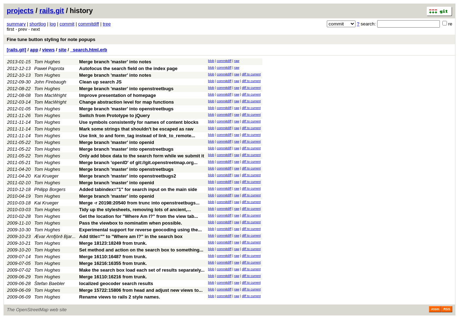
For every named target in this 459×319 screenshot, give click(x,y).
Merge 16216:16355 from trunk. (113, 263)
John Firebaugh (50, 82)
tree (107, 24)
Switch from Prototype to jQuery (114, 115)
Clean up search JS (100, 82)
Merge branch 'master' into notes (115, 61)
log (53, 24)
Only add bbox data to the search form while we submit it (141, 155)
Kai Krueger (46, 176)
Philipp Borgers (50, 189)
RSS (446, 309)
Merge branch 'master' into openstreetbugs (126, 88)
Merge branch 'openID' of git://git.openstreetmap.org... (138, 162)
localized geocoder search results (116, 283)
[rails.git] (16, 49)
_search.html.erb (88, 49)
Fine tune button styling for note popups (51, 39)
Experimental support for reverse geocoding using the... (140, 229)
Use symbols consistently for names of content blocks (138, 122)
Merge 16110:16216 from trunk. (113, 276)
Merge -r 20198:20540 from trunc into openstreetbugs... (139, 202)
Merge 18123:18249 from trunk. (113, 243)
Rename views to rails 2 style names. (119, 297)
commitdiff (88, 24)
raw (236, 61)
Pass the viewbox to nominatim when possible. (130, 223)
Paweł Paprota (49, 68)
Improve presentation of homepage (117, 95)
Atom (435, 309)
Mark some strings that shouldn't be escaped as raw (136, 129)
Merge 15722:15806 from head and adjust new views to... (140, 290)
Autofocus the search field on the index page (128, 68)
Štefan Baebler (49, 283)
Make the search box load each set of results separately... (142, 270)
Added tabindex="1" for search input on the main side (138, 189)
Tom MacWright (50, 95)
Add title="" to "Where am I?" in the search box (131, 236)
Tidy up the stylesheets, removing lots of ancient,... (135, 209)
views (48, 49)
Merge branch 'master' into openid (116, 142)
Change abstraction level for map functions (126, 102)
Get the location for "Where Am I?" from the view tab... (138, 216)
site (62, 49)
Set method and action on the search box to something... (141, 250)
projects (20, 10)
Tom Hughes (47, 61)
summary (16, 24)
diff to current (251, 74)
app (34, 49)
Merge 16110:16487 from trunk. (113, 256)
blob (211, 61)
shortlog (37, 24)
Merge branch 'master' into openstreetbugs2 (127, 176)
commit (67, 24)
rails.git (51, 10)
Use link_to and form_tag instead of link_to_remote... (137, 135)
